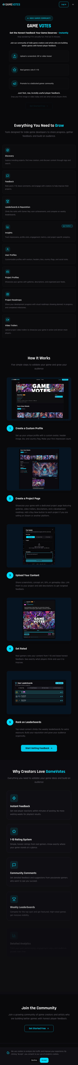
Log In (63, 4)
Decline (34, 1060)
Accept (44, 1060)
